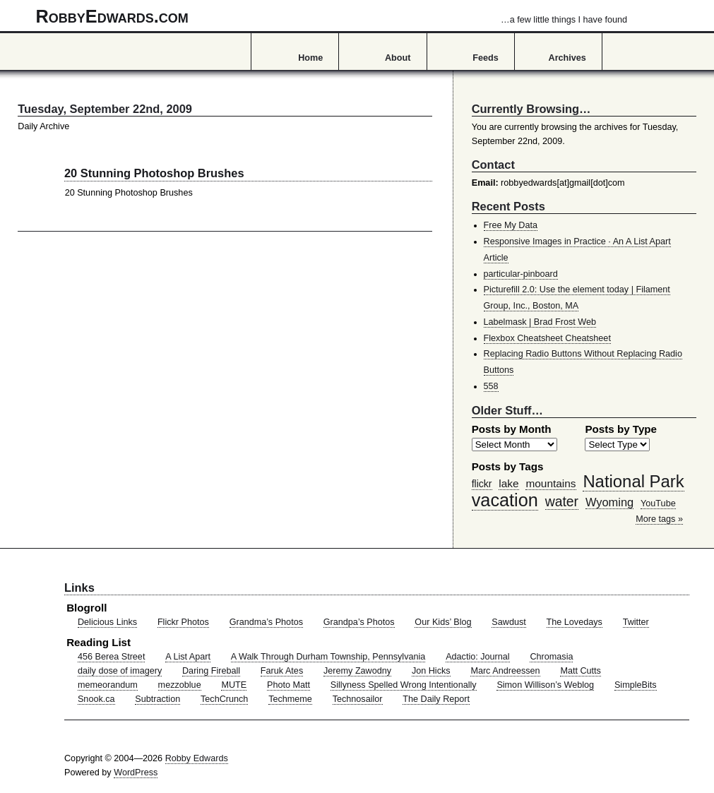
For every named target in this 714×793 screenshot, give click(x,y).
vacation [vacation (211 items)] (505, 500)
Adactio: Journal (478, 657)
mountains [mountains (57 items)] (550, 483)
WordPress (135, 772)
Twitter (636, 622)
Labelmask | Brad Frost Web (540, 322)
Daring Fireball (211, 671)
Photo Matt (288, 685)
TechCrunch (224, 699)
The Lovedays (574, 622)
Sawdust (508, 622)
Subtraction (157, 699)
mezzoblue (179, 685)
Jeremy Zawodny (357, 671)
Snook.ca (96, 699)
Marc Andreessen (505, 671)
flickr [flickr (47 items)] (482, 483)
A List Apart (187, 657)
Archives (567, 58)
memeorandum (108, 685)
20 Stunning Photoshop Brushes (154, 173)
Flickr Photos (183, 622)
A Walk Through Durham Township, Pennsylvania (328, 657)
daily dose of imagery (120, 671)
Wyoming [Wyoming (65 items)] (609, 502)
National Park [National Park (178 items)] (633, 481)
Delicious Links (107, 622)
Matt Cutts (580, 671)
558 (491, 386)
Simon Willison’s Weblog (545, 685)
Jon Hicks (431, 671)
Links (79, 587)
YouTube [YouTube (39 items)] (658, 503)
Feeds (485, 58)
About (397, 58)
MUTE (233, 685)
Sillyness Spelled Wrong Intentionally (404, 685)
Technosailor (358, 699)
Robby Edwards (196, 758)
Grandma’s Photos (266, 622)
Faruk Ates (282, 671)
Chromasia (551, 657)
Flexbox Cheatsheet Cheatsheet (547, 338)
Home (310, 58)
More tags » (659, 519)
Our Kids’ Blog (443, 622)
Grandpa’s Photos (359, 622)
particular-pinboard (521, 274)
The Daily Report (436, 699)
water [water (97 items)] (561, 501)
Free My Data (510, 225)
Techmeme (290, 699)
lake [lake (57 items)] (508, 483)
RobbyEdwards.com (331, 16)
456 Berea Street (111, 657)
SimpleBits (635, 685)
